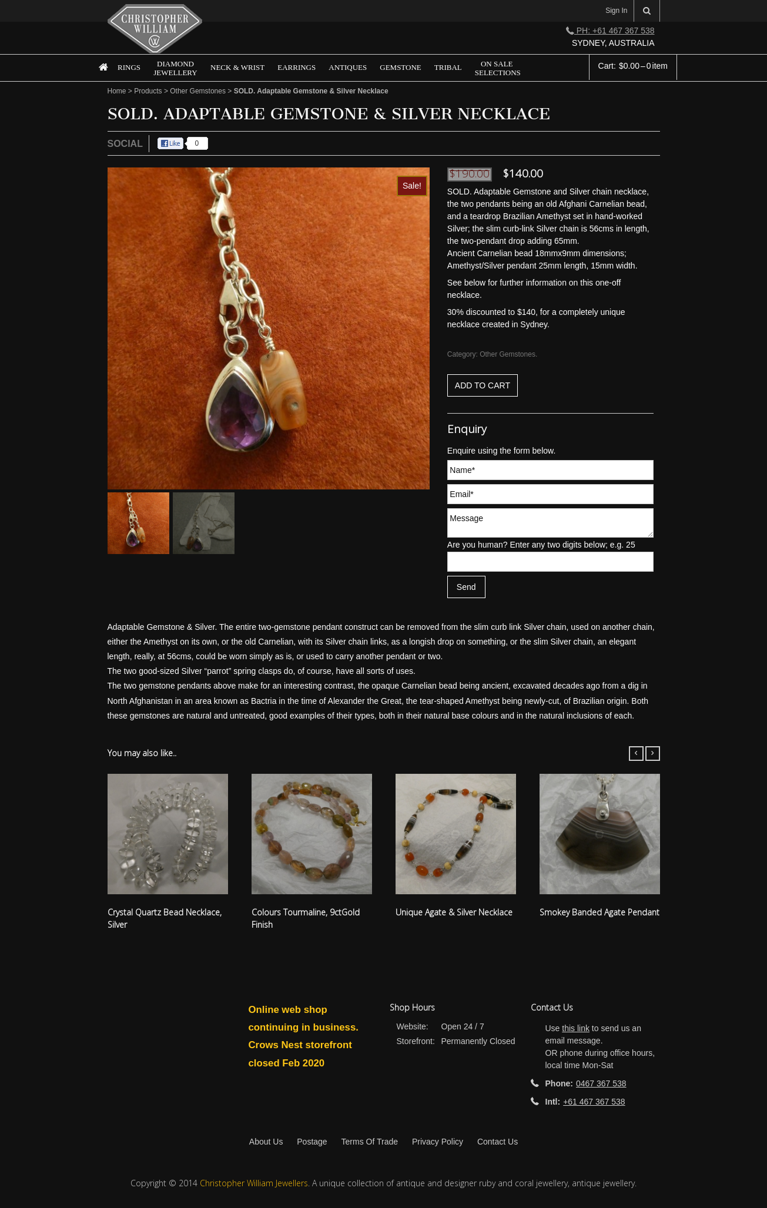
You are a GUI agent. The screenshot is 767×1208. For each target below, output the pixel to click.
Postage (312, 1141)
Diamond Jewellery (175, 68)
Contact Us (497, 1141)
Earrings (296, 67)
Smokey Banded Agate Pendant (599, 912)
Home (98, 76)
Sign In (616, 10)
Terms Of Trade (369, 1141)
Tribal (448, 67)
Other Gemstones (198, 91)
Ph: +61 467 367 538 (610, 30)
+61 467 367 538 (594, 1101)
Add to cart (482, 385)
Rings (129, 67)
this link (576, 1028)
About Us (266, 1141)
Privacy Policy (437, 1141)
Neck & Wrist (237, 67)
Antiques (348, 67)
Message (550, 523)
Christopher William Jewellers (254, 1183)
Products (148, 91)
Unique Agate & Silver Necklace (454, 912)
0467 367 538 (601, 1083)
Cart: (633, 66)
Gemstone (400, 67)
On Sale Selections (498, 68)
